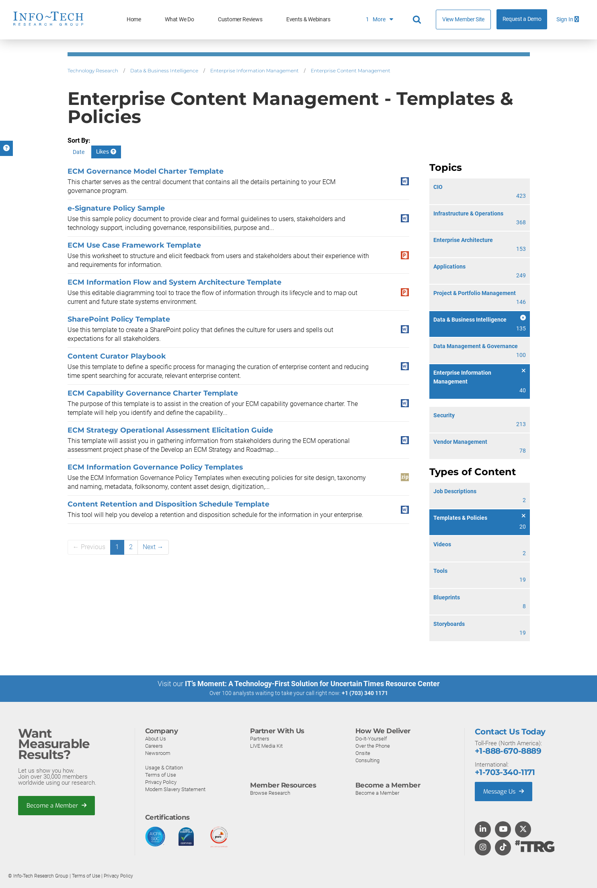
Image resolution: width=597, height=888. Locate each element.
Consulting (367, 760)
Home (134, 19)
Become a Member (57, 805)
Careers (154, 745)
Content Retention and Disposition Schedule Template (168, 504)
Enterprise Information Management (254, 71)
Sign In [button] (567, 19)
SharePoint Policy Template (119, 319)
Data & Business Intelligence (164, 71)
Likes (106, 152)
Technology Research (93, 71)
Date (78, 152)
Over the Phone (372, 745)
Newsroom (157, 753)
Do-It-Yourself (371, 738)
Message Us (504, 791)
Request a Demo (522, 19)
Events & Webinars (308, 19)
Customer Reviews (240, 19)
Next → (153, 547)
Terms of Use (160, 774)
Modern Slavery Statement (175, 789)
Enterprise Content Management (350, 71)
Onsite (362, 753)
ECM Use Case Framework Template (134, 245)
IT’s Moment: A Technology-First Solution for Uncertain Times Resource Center (312, 683)
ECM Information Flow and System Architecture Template (174, 282)
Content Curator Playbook (117, 356)
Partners (259, 738)
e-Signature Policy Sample (116, 208)
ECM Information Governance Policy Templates (155, 467)
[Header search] (418, 19)
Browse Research (270, 793)
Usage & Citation (164, 767)
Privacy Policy (160, 782)
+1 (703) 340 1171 (365, 693)
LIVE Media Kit (266, 745)
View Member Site (463, 19)
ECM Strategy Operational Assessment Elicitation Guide (170, 430)
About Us (155, 738)
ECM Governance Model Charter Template (146, 171)
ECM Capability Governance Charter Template (153, 393)
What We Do (179, 19)
